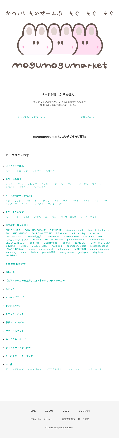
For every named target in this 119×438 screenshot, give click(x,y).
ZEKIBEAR (80, 243)
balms (34, 252)
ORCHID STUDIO (100, 243)
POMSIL (23, 246)
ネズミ (24, 203)
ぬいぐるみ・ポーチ (16, 339)
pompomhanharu (76, 239)
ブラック (96, 184)
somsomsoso (97, 239)
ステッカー (11, 289)
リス (65, 200)
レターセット (95, 369)
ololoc (24, 252)
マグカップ (17, 369)
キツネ (75, 200)
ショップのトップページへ (31, 117)
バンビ (51, 203)
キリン (106, 200)
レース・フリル (89, 217)
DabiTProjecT (51, 243)
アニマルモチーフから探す (19, 195)
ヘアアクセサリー (55, 369)
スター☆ (50, 171)
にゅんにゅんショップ (17, 239)
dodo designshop (99, 249)
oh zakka (94, 233)
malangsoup (63, 249)
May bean (98, 252)
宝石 (54, 217)
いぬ (28, 200)
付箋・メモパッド (15, 331)
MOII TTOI (80, 249)
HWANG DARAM (15, 249)
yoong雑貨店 (49, 252)
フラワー (36, 171)
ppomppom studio (76, 246)
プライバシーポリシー (41, 419)
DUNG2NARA (13, 230)
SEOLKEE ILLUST (16, 243)
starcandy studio (75, 230)
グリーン (59, 184)
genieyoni (83, 252)
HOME (32, 411)
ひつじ (46, 200)
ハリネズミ (38, 203)
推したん (10, 272)
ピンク (20, 184)
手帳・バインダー (15, 322)
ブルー (71, 184)
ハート (9, 171)
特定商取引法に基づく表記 (75, 419)
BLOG (66, 411)
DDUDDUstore (13, 236)
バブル (37, 217)
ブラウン (23, 187)
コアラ (86, 200)
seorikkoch (11, 255)
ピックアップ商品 (15, 166)
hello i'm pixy (78, 233)
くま (8, 200)
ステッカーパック (15, 314)
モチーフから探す (15, 212)
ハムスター (11, 203)
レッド (9, 184)
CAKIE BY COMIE (93, 236)
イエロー (45, 184)
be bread (34, 243)
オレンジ (32, 184)
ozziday (37, 239)
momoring (11, 252)
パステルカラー (40, 187)
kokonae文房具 (33, 236)
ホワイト (10, 187)
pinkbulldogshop (99, 246)
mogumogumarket (16, 264)
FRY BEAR (56, 230)
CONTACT (84, 411)
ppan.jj (66, 243)
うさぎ (17, 200)
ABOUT (49, 411)
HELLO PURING (54, 239)
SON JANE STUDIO (16, 233)
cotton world (46, 249)
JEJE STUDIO (40, 246)
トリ (96, 200)
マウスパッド (34, 369)
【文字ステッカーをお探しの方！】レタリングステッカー (35, 280)
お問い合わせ (88, 117)
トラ (56, 200)
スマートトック (76, 369)
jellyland (10, 246)
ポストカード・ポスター (18, 347)
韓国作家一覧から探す (17, 225)
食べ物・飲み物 (69, 217)
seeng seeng (67, 252)
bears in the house (98, 230)
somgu (31, 249)
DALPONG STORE (41, 233)
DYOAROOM (53, 236)
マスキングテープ (15, 297)
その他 (9, 364)
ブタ (61, 203)
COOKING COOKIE (35, 230)
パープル (83, 184)
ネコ (36, 200)
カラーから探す (14, 179)
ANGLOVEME (71, 236)
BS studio (61, 233)
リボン (26, 217)
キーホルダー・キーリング (19, 356)
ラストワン (22, 171)
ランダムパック (14, 306)
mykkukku (57, 246)
